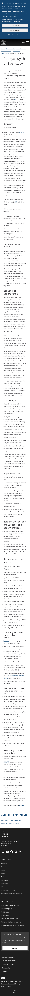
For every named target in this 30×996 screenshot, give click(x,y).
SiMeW (21, 132)
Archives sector (10, 49)
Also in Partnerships (14, 814)
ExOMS (16, 202)
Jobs (2, 887)
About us (4, 864)
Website (6, 641)
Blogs (3, 873)
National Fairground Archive (10, 824)
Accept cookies (15, 25)
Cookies (4, 971)
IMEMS (16, 100)
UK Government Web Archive (10, 905)
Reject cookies (15, 30)
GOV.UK (15, 991)
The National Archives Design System (12, 925)
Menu (25, 42)
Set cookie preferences (15, 35)
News (3, 870)
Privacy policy (6, 968)
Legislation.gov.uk (6, 909)
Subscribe (15, 948)
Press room (4, 883)
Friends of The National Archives (11, 922)
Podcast (3, 877)
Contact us (4, 867)
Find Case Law (5, 912)
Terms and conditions (8, 964)
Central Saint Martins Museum (11, 820)
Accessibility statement (8, 957)
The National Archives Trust (9, 919)
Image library (5, 880)
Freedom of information (9, 961)
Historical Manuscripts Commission (11, 893)
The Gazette (5, 915)
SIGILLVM (7, 762)
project (21, 805)
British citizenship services (9, 890)
